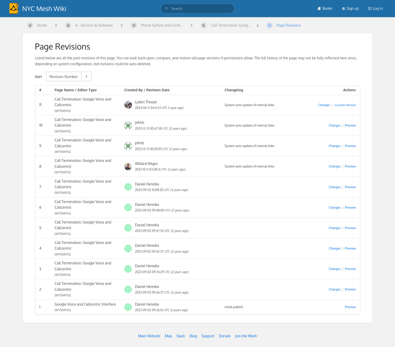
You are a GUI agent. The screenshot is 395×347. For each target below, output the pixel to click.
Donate (225, 336)
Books (324, 8)
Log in (375, 8)
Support (208, 336)
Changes (324, 105)
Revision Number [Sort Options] (63, 76)
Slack (180, 336)
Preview (350, 125)
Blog (193, 336)
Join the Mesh (246, 336)
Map (168, 336)
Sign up (350, 8)
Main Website (149, 336)
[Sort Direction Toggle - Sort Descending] (86, 76)
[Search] (166, 8)
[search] (197, 8)
